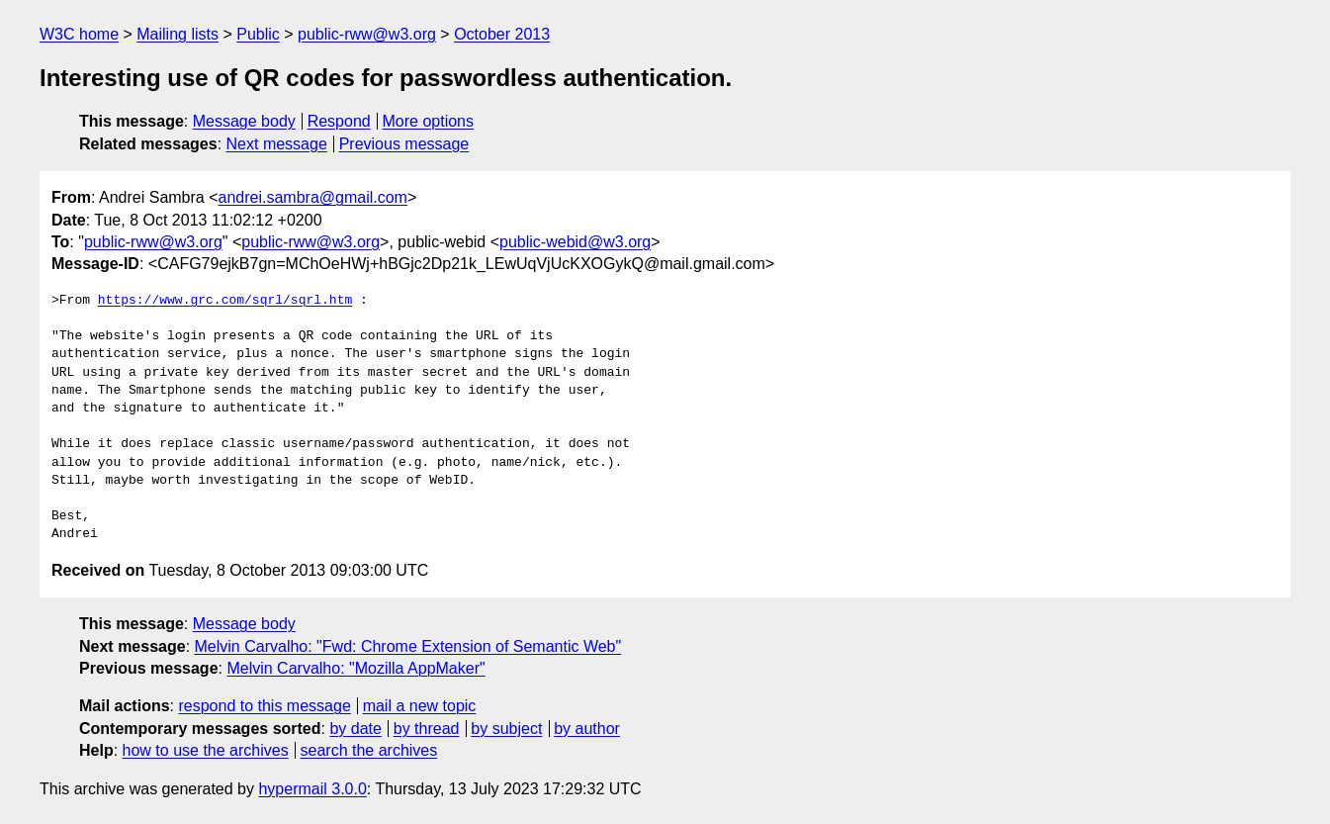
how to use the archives (206, 750)
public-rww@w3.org (367, 34)
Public (258, 34)
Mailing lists (177, 34)
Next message (276, 144)
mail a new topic (420, 705)
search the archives (369, 750)
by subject (506, 728)
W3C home (79, 34)
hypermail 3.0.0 (312, 788)
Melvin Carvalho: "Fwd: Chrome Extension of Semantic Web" (408, 646)
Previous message (404, 144)
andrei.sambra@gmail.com (313, 197)
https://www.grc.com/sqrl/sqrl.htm (225, 301)
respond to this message (264, 705)
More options (429, 121)
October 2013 (502, 34)
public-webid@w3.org (575, 241)
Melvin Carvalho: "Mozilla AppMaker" (355, 668)
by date (355, 728)
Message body (244, 121)
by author (587, 728)
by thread (427, 728)
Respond (339, 121)
